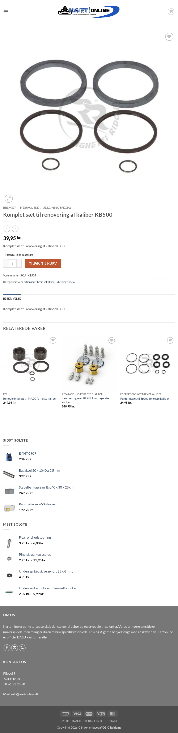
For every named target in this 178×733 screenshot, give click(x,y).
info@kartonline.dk (25, 694)
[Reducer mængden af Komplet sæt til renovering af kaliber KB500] (5, 263)
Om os (65, 720)
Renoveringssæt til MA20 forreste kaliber (30, 398)
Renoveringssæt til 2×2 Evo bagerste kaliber (85, 400)
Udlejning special (57, 207)
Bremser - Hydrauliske (21, 207)
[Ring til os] (22, 647)
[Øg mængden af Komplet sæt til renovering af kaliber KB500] (19, 263)
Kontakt (111, 720)
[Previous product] (15, 229)
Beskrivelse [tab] (12, 298)
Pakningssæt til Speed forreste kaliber (144, 398)
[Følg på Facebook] (7, 647)
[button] (5, 11)
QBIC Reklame (111, 727)
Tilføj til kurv (43, 263)
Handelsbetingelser (87, 720)
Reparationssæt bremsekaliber (35, 282)
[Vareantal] (12, 263)
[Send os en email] (14, 647)
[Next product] (7, 229)
